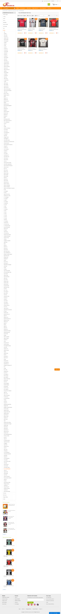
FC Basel (5, 210)
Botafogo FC (5, 116)
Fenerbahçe (5, 219)
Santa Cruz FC (6, 393)
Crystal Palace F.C (6, 155)
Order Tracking (4, 602)
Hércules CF (5, 246)
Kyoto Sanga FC (6, 291)
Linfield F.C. (5, 299)
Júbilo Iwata (5, 278)
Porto (4, 366)
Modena (5, 324)
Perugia (5, 368)
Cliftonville (5, 135)
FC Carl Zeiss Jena (6, 224)
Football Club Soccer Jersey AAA (12, 10)
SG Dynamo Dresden (7, 440)
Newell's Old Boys (6, 344)
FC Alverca (5, 216)
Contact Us (16, 602)
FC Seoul (5, 212)
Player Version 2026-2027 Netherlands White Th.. (11, 529)
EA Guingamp (6, 191)
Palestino (5, 354)
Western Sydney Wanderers (7, 477)
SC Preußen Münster (7, 398)
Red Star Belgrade (6, 383)
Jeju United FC (6, 273)
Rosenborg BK (6, 386)
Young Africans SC (6, 486)
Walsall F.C (5, 479)
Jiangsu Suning (6, 275)
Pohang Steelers (6, 360)
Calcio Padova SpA (6, 156)
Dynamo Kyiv (6, 179)
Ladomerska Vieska (6, 296)
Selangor (5, 399)
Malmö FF (5, 315)
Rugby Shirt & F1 (35, 8)
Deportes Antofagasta (7, 186)
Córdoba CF (5, 152)
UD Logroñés (6, 459)
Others (17, 10)
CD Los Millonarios (6, 122)
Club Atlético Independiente (8, 164)
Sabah (4, 420)
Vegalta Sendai (6, 471)
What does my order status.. (50, 600)
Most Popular (20, 15)
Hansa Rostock (6, 249)
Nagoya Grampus (6, 338)
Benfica (5, 96)
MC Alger (5, 311)
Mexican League (5, 24)
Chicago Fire (5, 146)
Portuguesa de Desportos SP (8, 365)
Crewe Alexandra (6, 149)
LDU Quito (5, 294)
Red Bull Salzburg (6, 384)
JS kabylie (5, 269)
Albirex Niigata (6, 84)
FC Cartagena (6, 198)
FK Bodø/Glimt (6, 222)
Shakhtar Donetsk (6, 410)
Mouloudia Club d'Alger (7, 330)
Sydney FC (5, 438)
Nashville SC (5, 339)
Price (37, 15)
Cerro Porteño (6, 129)
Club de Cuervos (6, 167)
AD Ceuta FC (6, 36)
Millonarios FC (6, 321)
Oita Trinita (5, 347)
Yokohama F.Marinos (7, 488)
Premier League (5, 14)
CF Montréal (5, 134)
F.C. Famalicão (6, 221)
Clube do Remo (6, 159)
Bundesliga (4, 22)
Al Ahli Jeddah (6, 51)
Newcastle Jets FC (6, 342)
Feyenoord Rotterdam (7, 227)
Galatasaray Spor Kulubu (7, 234)
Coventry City (6, 147)
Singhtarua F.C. (6, 417)
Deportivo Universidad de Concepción (9, 188)
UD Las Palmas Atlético (7, 461)
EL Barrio (5, 192)
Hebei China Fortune (7, 251)
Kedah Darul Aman (6, 287)
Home (18, 8)
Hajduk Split (5, 242)
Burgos (5, 117)
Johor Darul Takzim (6, 276)
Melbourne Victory (6, 320)
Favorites (29, 15)
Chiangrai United (6, 137)
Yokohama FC (6, 485)
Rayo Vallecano (6, 377)
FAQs (47, 602)
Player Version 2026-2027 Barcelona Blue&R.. (11, 517)
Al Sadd (5, 81)
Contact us (49, 8)
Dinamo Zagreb (6, 174)
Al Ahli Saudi (6, 75)
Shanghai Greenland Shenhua (8, 407)
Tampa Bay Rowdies (7, 441)
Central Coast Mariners (7, 128)
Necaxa (5, 341)
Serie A (4, 20)
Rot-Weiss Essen (6, 387)
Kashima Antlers (6, 282)
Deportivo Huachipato (7, 185)
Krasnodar (5, 288)
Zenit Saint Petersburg (7, 491)
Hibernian (5, 245)
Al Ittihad (5, 42)
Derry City (5, 168)
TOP (56, 369)
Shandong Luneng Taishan (7, 404)
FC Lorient (5, 204)
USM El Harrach (6, 464)
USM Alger (5, 462)
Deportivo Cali (6, 171)
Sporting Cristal (6, 432)
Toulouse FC (5, 456)
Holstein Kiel (5, 248)
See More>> (4, 534)
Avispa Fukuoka (6, 72)
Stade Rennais (6, 426)
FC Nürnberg (5, 209)
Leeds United (5, 300)
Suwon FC (5, 437)
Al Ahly (5, 45)
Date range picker (48, 597)
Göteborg (5, 239)
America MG (5, 60)
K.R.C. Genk (5, 290)
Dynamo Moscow (6, 182)
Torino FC (5, 447)
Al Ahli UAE (5, 48)
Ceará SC (5, 123)
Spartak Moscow (6, 414)
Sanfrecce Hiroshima (7, 395)
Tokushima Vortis (6, 446)
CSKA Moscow (6, 158)
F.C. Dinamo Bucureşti (7, 225)
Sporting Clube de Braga (7, 422)
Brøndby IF (5, 110)
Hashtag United (6, 257)
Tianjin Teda (5, 444)
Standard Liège (6, 425)
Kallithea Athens (6, 281)
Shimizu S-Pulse (6, 416)
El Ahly (5, 189)
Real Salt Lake (6, 380)
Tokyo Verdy (5, 449)
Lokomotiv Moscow (6, 305)
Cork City (5, 161)
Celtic (4, 125)
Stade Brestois (6, 428)
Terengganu (5, 443)
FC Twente (5, 215)
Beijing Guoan (6, 99)
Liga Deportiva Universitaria (8, 309)
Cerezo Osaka (6, 131)
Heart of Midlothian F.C (7, 252)
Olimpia (5, 351)
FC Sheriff (5, 230)
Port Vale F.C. (6, 372)
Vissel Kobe (5, 474)
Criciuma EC (5, 150)
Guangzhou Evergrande (7, 240)
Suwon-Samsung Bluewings (8, 434)
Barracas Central (6, 93)
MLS (4, 28)
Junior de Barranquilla (7, 270)
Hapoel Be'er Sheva (6, 255)
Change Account (4, 600)
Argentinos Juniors (6, 63)
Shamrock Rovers (6, 431)
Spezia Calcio (6, 419)
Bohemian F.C (6, 114)
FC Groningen (6, 201)
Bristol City (5, 107)
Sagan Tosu (5, 392)
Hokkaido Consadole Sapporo (8, 254)
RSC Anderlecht (6, 389)
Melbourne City (6, 317)
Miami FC (5, 323)
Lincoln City (5, 297)
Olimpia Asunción (6, 350)
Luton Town (5, 306)
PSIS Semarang (6, 375)
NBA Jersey (29, 8)
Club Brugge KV (6, 138)
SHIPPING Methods (18, 600)
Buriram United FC (6, 111)
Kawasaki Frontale (6, 285)
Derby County (6, 170)
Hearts (5, 243)
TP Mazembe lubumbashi (7, 453)
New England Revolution (7, 345)
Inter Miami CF (6, 263)
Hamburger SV (6, 258)
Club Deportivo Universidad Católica (9, 141)
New (33, 15)
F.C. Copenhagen (6, 197)
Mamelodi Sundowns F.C (7, 318)
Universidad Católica (7, 467)
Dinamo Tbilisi (6, 180)
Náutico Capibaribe (6, 336)
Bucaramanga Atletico (7, 119)
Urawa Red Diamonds (21, 10)
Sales (25, 15)
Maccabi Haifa (6, 333)
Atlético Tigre (6, 78)
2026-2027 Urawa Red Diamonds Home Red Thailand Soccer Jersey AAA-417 (22, 29)
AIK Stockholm (6, 57)
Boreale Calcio (6, 113)
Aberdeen (5, 33)
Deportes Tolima (6, 173)
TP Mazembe (5, 450)
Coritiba (5, 126)
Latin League (5, 26)
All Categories (9, 8)
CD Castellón (6, 153)
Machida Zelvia (6, 312)
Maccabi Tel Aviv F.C (7, 314)
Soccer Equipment (43, 8)
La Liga (4, 16)
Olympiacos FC (6, 348)
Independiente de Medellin (7, 264)
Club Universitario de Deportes (8, 144)
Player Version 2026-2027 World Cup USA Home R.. (11, 523)
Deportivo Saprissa (6, 183)
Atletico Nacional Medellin (7, 90)
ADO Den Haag (6, 39)
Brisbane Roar (6, 108)
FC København (6, 203)
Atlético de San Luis (6, 69)
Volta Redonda (6, 473)
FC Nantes (5, 207)
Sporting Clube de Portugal (7, 423)
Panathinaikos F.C (6, 363)
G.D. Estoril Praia (6, 233)
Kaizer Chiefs (6, 279)
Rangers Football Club (7, 378)
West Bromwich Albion (7, 482)
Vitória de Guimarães (7, 476)
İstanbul (5, 260)
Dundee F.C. (5, 177)
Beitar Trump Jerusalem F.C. (8, 120)
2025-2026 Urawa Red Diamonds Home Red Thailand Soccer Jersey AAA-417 (53, 29)
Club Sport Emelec (6, 143)
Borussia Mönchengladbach (7, 105)
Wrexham (5, 480)
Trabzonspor (5, 455)
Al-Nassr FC (5, 54)
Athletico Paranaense (7, 66)
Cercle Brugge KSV (6, 132)
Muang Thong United (7, 332)
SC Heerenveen (6, 396)
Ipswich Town (6, 261)
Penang (5, 359)
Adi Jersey (4, 493)
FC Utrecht (5, 218)
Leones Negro (6, 302)
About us (16, 597)
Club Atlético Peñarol (7, 140)
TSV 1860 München (6, 452)
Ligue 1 (4, 18)
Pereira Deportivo (6, 362)
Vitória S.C (5, 470)
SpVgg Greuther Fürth (7, 411)
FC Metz (5, 206)
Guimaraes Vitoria (6, 237)
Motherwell (5, 327)
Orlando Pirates (6, 353)
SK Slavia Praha (6, 408)
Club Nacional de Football (7, 162)
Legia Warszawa (6, 303)
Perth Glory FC (6, 357)
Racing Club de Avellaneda (7, 390)
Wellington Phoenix (6, 483)
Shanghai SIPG (6, 405)
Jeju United (5, 266)
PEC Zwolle (5, 369)
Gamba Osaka (6, 231)
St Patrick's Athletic (6, 435)
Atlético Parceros (6, 87)
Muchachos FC (6, 329)
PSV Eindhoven (6, 374)
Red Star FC (5, 381)
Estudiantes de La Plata (7, 195)
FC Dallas (5, 200)
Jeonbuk (5, 267)
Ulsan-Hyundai (6, 465)
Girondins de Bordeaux (7, 236)
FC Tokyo (5, 213)
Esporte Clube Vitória (7, 194)
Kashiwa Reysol (6, 284)
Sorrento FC (5, 402)
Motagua (5, 335)
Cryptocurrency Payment (5, 597)
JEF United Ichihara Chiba (7, 272)
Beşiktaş (5, 102)
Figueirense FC (6, 228)
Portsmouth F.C (6, 356)
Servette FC (5, 401)
